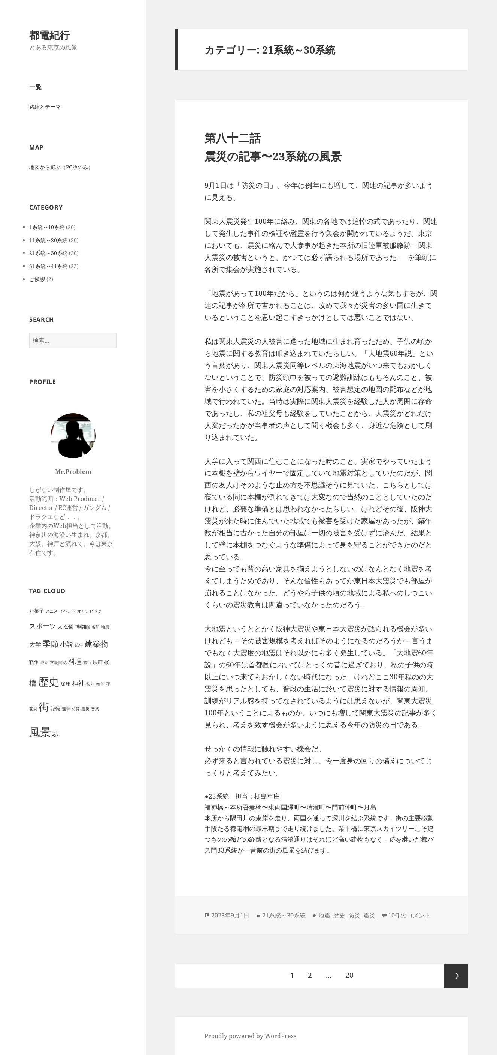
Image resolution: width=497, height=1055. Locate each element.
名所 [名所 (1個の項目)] (95, 626)
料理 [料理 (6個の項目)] (75, 661)
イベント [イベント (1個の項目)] (67, 611)
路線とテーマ (45, 106)
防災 (354, 915)
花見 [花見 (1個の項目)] (33, 709)
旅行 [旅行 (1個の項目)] (87, 662)
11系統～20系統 (48, 240)
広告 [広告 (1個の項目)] (79, 645)
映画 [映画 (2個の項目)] (98, 662)
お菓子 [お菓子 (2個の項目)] (36, 610)
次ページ (456, 976)
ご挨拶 (37, 279)
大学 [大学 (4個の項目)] (35, 644)
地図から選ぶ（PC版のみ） (61, 167)
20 (349, 976)
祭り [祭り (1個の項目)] (90, 684)
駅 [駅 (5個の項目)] (55, 733)
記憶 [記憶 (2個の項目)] (55, 708)
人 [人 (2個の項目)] (60, 626)
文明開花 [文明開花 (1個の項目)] (58, 662)
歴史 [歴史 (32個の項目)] (48, 682)
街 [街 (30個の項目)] (44, 706)
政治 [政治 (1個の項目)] (44, 662)
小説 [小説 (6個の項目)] (66, 644)
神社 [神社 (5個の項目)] (78, 683)
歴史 (339, 915)
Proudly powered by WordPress (250, 1036)
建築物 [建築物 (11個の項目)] (96, 643)
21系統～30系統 (48, 252)
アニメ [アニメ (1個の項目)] (51, 611)
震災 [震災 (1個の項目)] (85, 709)
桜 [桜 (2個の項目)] (106, 662)
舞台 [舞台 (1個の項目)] (100, 684)
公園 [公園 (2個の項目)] (69, 626)
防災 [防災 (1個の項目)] (76, 709)
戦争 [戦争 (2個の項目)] (34, 662)
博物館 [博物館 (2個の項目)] (82, 626)
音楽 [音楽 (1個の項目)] (95, 709)
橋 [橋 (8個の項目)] (33, 683)
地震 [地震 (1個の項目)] (105, 626)
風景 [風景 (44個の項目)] (40, 731)
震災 (369, 915)
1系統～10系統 (46, 227)
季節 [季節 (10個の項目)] (50, 643)
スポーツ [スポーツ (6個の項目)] (42, 625)
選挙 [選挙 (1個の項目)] (66, 709)
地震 (324, 915)
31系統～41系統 (48, 266)
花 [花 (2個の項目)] (108, 683)
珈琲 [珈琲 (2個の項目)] (65, 683)
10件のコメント (409, 915)
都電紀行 (49, 35)
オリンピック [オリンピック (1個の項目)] (89, 611)
